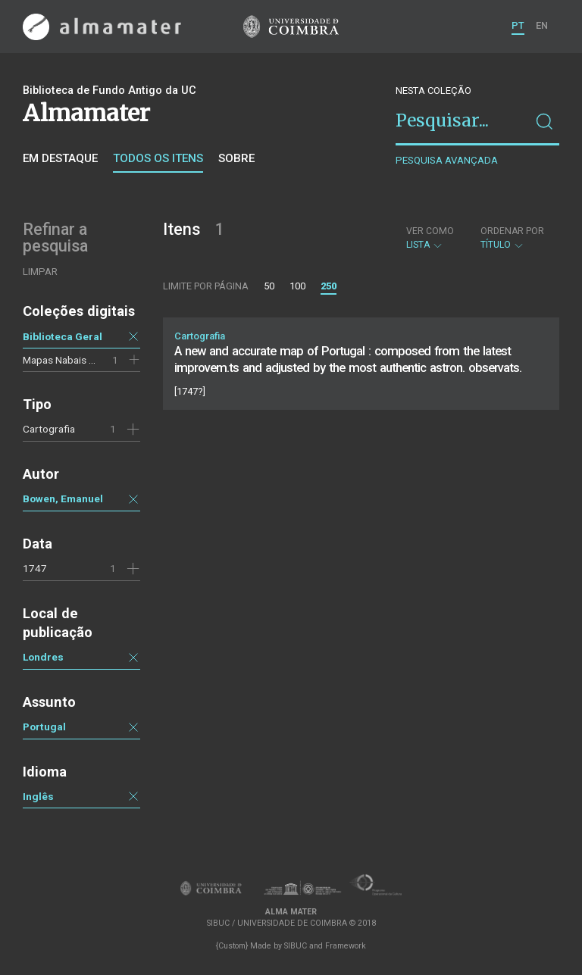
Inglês (38, 796)
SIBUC (295, 946)
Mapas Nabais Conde (70, 360)
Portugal (44, 726)
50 (269, 286)
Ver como (430, 231)
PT (518, 25)
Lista (430, 238)
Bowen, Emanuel (63, 498)
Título (512, 238)
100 (297, 286)
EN (542, 25)
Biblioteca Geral (62, 336)
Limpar (40, 271)
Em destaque (60, 158)
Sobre (236, 158)
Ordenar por (512, 231)
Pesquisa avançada (447, 160)
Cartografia (49, 429)
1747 (35, 568)
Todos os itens (158, 158)
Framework (345, 946)
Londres (43, 657)
